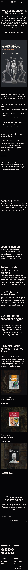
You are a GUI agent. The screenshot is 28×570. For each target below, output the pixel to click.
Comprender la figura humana (7, 399)
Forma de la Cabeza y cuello (7, 473)
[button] (2, 2)
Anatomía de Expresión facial (7, 436)
